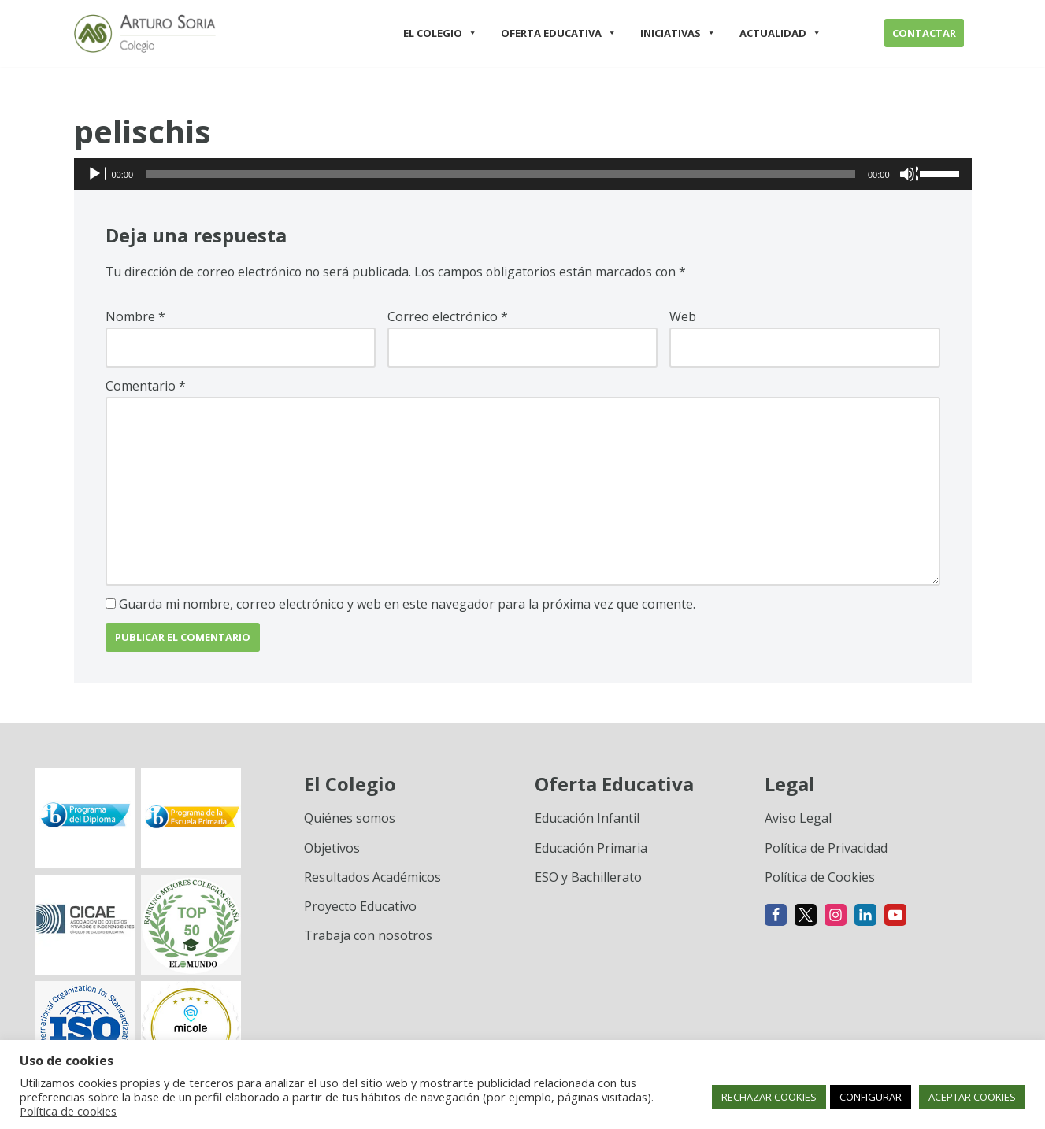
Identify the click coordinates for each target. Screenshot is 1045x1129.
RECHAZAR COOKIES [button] (769, 1097)
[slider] (500, 174)
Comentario (146, 386)
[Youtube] (895, 917)
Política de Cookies (820, 879)
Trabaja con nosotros (368, 937)
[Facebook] (776, 917)
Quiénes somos (349, 820)
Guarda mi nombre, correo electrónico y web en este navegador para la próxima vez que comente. (407, 606)
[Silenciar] (908, 174)
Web (682, 317)
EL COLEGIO (440, 33)
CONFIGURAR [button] (870, 1097)
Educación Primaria (591, 850)
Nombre (135, 317)
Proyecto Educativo (360, 908)
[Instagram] (836, 917)
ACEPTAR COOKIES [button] (972, 1097)
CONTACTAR (924, 33)
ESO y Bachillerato (588, 879)
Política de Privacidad (826, 850)
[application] (523, 174)
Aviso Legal (798, 820)
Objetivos (332, 850)
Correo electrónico (447, 317)
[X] (806, 917)
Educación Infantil (587, 820)
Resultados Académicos (372, 879)
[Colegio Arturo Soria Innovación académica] (145, 33)
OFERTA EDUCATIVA (559, 33)
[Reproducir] (96, 174)
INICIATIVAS (678, 33)
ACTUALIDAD (780, 33)
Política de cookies (68, 1111)
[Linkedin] (865, 917)
